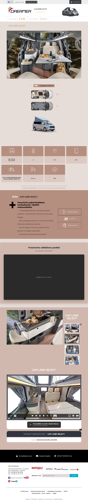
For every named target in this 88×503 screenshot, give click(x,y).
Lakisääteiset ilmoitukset (54, 491)
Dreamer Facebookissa (15, 478)
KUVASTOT (76, 2)
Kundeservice (31, 2)
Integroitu (28, 499)
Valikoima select (70, 212)
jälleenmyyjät (19, 2)
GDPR (65, 491)
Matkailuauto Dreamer (19, 10)
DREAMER (17, 18)
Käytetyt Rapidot (58, 499)
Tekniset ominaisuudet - (44, 434)
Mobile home (41, 499)
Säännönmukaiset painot (38, 491)
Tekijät (54, 493)
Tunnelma (70, 218)
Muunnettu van (49, 499)
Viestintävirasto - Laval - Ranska (41, 493)
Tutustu (44, 440)
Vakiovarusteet (69, 225)
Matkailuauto (34, 499)
